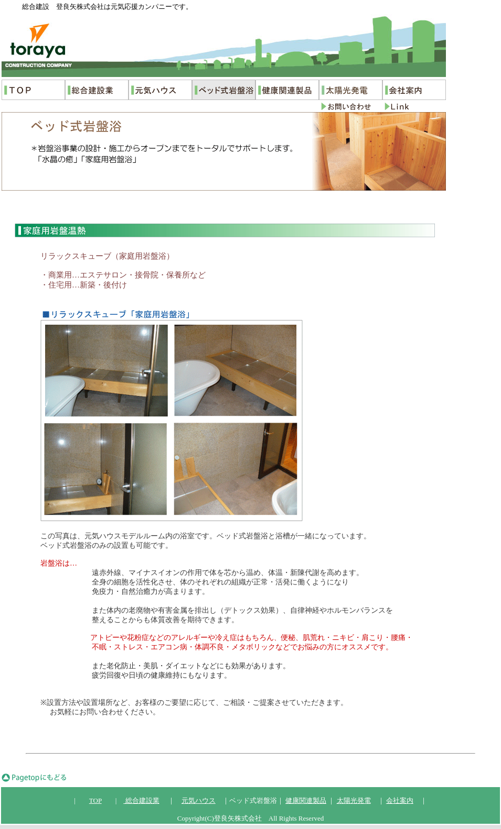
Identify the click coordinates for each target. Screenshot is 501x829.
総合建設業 (141, 800)
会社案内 (399, 800)
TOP (95, 800)
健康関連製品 (305, 800)
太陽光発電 (354, 800)
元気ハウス (199, 800)
